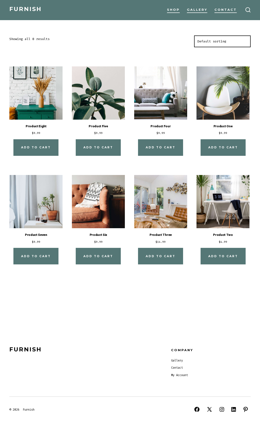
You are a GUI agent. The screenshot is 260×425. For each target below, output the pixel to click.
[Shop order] (222, 41)
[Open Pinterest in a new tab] (246, 409)
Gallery (197, 10)
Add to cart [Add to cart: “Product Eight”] (36, 147)
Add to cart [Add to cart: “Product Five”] (98, 147)
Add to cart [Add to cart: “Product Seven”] (36, 256)
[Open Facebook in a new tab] (197, 409)
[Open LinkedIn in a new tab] (234, 409)
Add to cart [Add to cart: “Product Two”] (223, 256)
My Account (179, 375)
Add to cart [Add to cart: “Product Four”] (160, 147)
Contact (225, 10)
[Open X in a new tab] (209, 409)
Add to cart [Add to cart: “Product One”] (223, 147)
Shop (173, 10)
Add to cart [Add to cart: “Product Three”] (160, 256)
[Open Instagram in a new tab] (222, 409)
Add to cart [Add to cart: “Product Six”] (98, 256)
